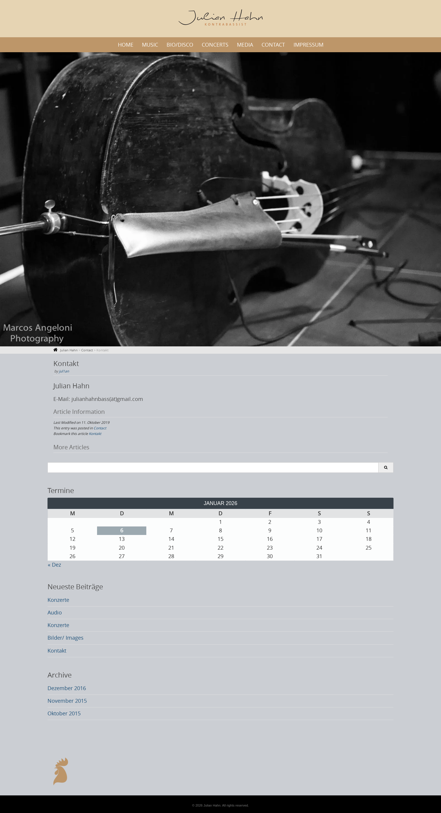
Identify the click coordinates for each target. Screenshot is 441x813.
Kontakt (95, 433)
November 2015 (67, 700)
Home (125, 44)
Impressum (308, 44)
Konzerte (58, 600)
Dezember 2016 (67, 688)
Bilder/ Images (66, 637)
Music (150, 44)
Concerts (215, 44)
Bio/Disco (180, 44)
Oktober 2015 (64, 713)
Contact (273, 44)
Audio (55, 612)
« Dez (54, 564)
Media (245, 44)
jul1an (64, 371)
